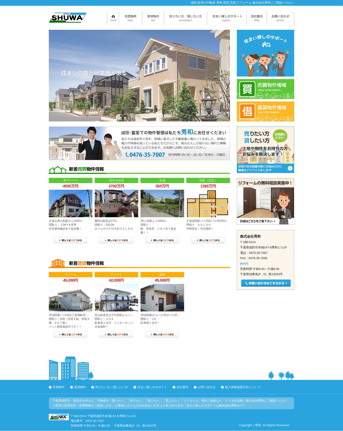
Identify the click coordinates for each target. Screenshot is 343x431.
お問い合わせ (207, 387)
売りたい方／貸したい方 (111, 387)
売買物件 (59, 387)
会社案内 (182, 387)
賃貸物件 (80, 387)
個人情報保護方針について (243, 387)
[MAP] (244, 263)
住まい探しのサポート (152, 387)
